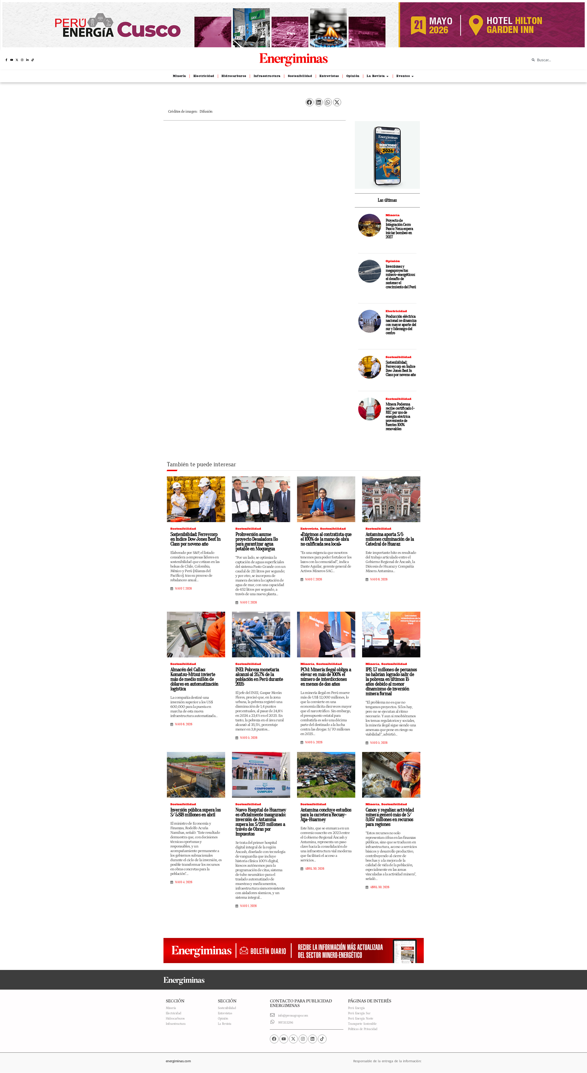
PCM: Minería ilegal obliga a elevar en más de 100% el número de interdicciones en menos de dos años (325, 677)
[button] (309, 102)
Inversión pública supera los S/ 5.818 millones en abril (195, 812)
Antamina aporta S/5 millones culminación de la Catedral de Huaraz (390, 539)
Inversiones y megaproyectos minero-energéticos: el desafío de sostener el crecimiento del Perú (401, 276)
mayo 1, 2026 (248, 906)
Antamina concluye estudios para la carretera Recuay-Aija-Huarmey (325, 815)
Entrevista (309, 528)
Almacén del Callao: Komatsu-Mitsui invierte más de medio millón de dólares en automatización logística (194, 679)
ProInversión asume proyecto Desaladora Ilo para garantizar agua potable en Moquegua (256, 541)
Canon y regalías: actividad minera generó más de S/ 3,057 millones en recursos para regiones (390, 817)
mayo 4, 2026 (183, 882)
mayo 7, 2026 (183, 588)
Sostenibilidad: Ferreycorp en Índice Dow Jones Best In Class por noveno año (401, 368)
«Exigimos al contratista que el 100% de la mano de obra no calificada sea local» (326, 539)
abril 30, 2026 (314, 868)
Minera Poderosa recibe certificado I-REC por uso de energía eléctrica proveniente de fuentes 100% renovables (400, 416)
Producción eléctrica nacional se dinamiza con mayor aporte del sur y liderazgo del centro (401, 324)
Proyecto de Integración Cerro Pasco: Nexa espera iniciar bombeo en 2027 (399, 228)
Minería (393, 215)
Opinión (393, 261)
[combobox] (555, 60)
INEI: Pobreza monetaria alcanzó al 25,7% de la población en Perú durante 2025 (259, 677)
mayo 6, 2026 (378, 579)
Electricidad (396, 311)
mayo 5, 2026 (248, 737)
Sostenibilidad (398, 357)
